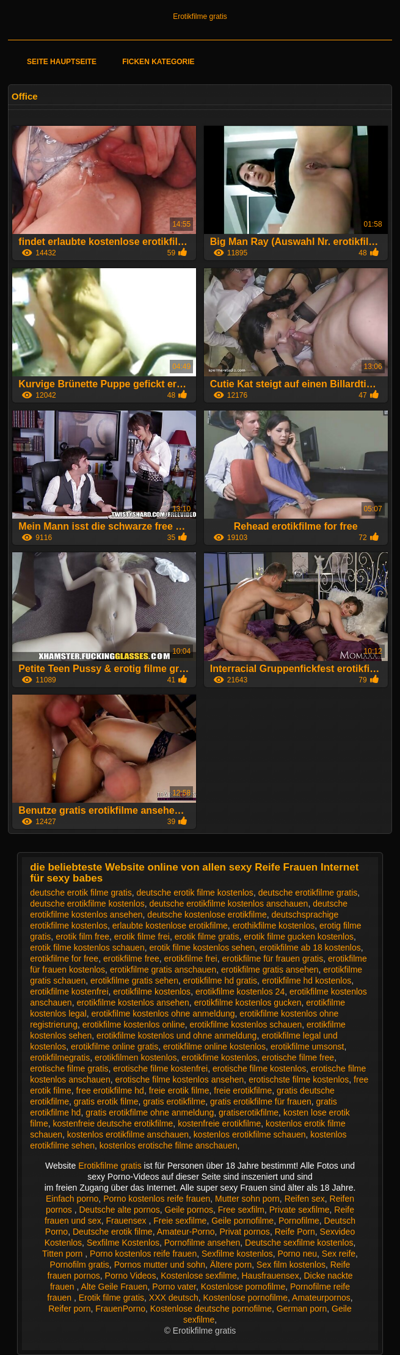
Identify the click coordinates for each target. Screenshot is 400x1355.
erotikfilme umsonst (307, 1046)
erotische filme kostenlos (259, 1068)
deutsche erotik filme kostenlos (194, 892)
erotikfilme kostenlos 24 (240, 991)
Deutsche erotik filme (113, 1231)
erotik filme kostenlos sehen (202, 947)
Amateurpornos (321, 1297)
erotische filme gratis (69, 1068)
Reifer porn (69, 1308)
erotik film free (82, 936)
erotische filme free (298, 1057)
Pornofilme (298, 1220)
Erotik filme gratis (111, 1297)
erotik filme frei (142, 936)
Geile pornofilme (242, 1220)
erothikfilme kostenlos (274, 925)
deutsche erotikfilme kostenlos (87, 903)
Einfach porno (72, 1198)
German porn (302, 1308)
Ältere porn (231, 1264)
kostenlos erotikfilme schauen (250, 1134)
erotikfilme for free (64, 958)
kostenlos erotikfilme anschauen (128, 1134)
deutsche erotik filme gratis (81, 892)
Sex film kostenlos (290, 1264)
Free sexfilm (241, 1209)
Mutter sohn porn (247, 1198)
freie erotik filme (179, 1090)
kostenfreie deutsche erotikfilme (113, 1123)
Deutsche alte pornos (119, 1209)
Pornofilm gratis (79, 1264)
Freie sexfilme (179, 1220)
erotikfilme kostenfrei (69, 991)
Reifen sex (305, 1198)
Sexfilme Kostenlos (123, 1242)
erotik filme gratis (207, 936)
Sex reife (338, 1253)
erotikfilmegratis (60, 1057)
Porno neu (297, 1253)
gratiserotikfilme (248, 1112)
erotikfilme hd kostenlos (306, 980)
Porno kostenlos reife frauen (156, 1198)
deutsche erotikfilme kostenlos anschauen (228, 903)
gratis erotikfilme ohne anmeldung (149, 1112)
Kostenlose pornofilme (243, 1286)
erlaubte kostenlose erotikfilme (170, 925)
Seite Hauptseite (61, 61)
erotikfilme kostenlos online (133, 1024)
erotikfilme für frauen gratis (272, 958)
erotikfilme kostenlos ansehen (132, 1002)
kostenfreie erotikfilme (219, 1123)
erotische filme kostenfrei (160, 1068)
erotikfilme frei (190, 958)
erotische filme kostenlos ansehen (179, 1079)
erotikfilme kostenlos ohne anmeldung (163, 1013)
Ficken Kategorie (158, 61)
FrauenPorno (120, 1308)
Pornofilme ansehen (202, 1242)
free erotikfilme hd (110, 1090)
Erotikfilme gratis (200, 16)
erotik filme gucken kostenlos (299, 936)
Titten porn (63, 1253)
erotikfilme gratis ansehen (270, 969)
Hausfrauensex (270, 1275)
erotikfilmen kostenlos (136, 1057)
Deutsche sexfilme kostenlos (299, 1242)
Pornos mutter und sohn (159, 1264)
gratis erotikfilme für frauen (260, 1101)
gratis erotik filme (106, 1101)
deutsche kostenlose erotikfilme (206, 914)
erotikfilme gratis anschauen (163, 969)
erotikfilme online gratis (114, 1046)
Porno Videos (130, 1275)
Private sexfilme (299, 1209)
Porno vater (174, 1286)
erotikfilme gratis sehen (134, 980)
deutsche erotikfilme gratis (308, 892)
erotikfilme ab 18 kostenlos (310, 947)
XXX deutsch (173, 1297)
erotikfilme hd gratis (220, 980)
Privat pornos (244, 1231)
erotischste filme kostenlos (299, 1079)
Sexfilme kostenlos (237, 1253)
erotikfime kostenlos (219, 1057)
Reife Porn (295, 1231)
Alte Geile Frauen (114, 1286)
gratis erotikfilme (174, 1101)
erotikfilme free (131, 958)
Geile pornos (189, 1209)
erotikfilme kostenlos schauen (246, 1024)
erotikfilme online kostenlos (214, 1046)
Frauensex (127, 1220)
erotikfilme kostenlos (152, 991)
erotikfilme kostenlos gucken (248, 1002)
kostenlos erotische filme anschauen (169, 1145)
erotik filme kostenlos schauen (87, 947)
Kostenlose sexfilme (199, 1275)
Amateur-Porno (186, 1231)
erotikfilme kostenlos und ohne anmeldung (176, 1035)
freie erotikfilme (243, 1090)
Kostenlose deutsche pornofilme (211, 1308)
